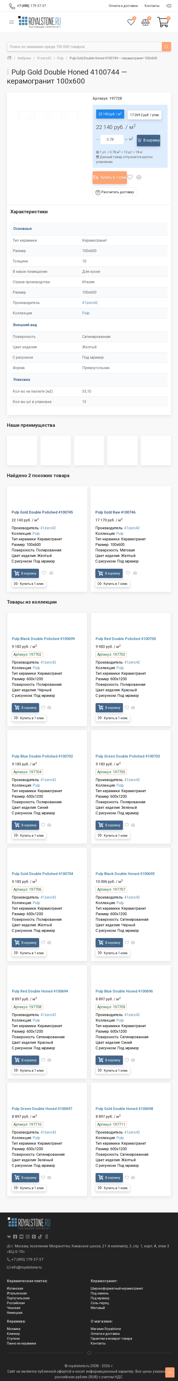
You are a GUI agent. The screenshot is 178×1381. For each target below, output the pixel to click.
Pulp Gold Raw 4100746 (115, 504)
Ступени (13, 1331)
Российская (16, 1295)
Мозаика (13, 1321)
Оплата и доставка (105, 1326)
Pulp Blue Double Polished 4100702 (42, 748)
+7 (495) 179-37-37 (25, 1251)
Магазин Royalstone (106, 1321)
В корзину (149, 137)
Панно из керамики (21, 1335)
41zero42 (90, 294)
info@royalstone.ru (24, 1259)
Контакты (98, 1335)
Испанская (15, 1280)
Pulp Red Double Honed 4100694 (40, 983)
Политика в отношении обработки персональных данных (89, 1374)
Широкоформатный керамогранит (117, 1280)
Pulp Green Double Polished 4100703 (128, 748)
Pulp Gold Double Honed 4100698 (124, 1100)
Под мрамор (100, 1290)
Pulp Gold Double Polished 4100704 (42, 866)
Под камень (100, 1285)
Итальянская (17, 1285)
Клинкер (13, 1326)
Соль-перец (100, 1295)
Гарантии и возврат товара (111, 1331)
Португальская (18, 1290)
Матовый (98, 1300)
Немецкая (14, 1305)
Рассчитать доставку (114, 184)
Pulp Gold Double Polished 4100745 (42, 504)
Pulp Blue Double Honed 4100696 (124, 983)
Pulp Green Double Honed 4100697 (42, 1100)
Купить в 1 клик (110, 171)
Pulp (86, 305)
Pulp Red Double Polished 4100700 (126, 631)
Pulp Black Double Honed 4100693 (125, 866)
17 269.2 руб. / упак (144, 113)
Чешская (13, 1300)
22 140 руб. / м (110, 113)
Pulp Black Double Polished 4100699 (43, 631)
